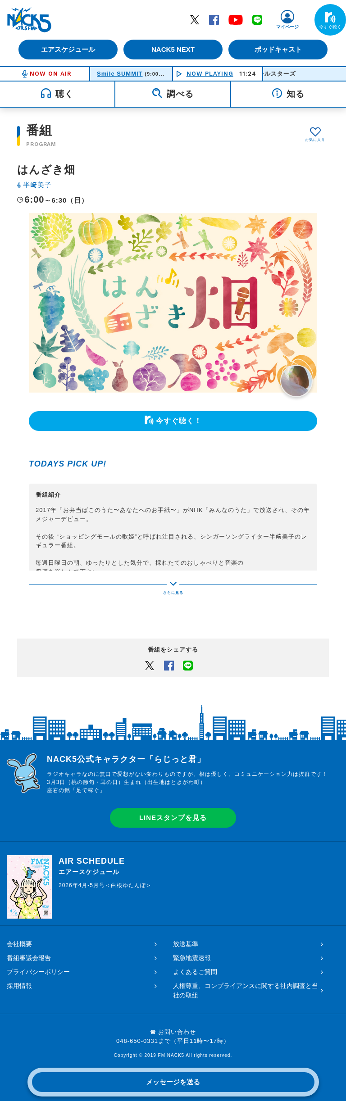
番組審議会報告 (29, 957)
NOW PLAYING (210, 73)
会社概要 (19, 943)
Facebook (214, 19)
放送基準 (185, 943)
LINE (257, 19)
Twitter (194, 19)
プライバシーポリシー (38, 971)
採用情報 (19, 985)
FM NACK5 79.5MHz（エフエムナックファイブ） (29, 20)
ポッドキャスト (279, 49)
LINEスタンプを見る (173, 817)
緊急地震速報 (192, 957)
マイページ (287, 26)
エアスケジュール (67, 49)
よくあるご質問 (195, 971)
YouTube (235, 19)
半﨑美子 (37, 185)
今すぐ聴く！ (179, 421)
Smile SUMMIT (120, 73)
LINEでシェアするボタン (188, 665)
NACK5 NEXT (173, 49)
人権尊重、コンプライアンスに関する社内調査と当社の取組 (245, 990)
